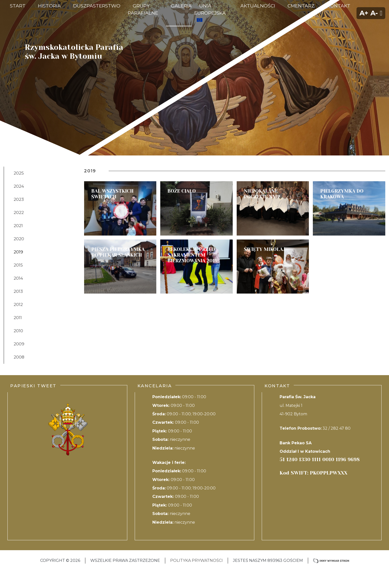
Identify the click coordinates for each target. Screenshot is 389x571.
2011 (18, 317)
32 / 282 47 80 (337, 428)
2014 (18, 278)
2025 (19, 173)
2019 (18, 251)
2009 (19, 343)
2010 (18, 330)
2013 (18, 291)
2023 (19, 199)
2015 (18, 265)
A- (374, 13)
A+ (363, 13)
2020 (19, 238)
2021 (18, 225)
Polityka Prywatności (196, 560)
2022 (19, 212)
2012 (18, 304)
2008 (19, 357)
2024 (19, 186)
